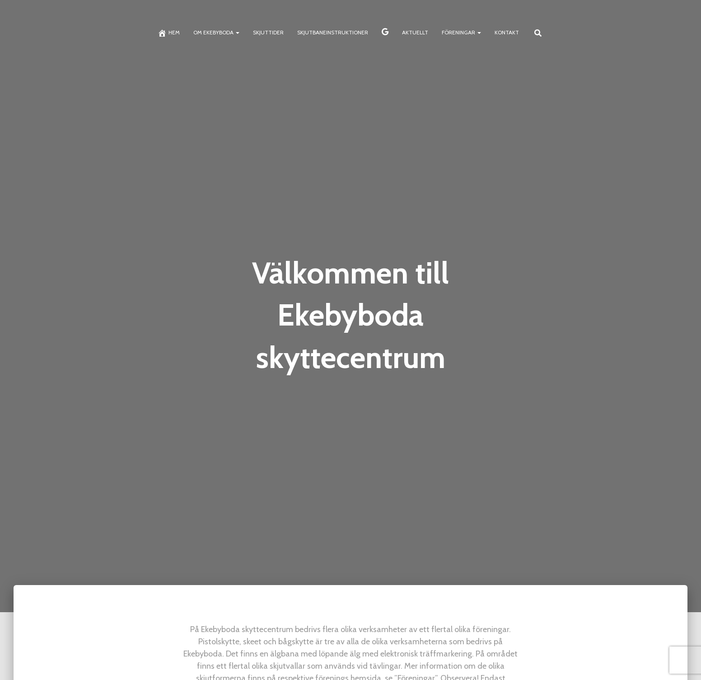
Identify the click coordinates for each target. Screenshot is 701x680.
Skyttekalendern (385, 33)
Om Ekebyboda (216, 32)
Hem (169, 33)
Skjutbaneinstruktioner (332, 32)
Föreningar (461, 32)
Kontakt (507, 32)
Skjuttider (268, 32)
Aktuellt (415, 32)
